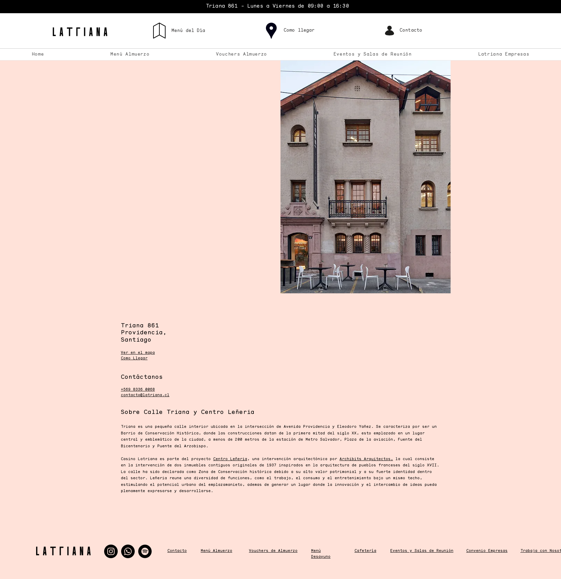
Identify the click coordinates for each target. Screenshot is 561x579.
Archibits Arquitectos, (366, 459)
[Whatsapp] (128, 551)
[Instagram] (111, 551)
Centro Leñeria (230, 459)
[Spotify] (145, 551)
